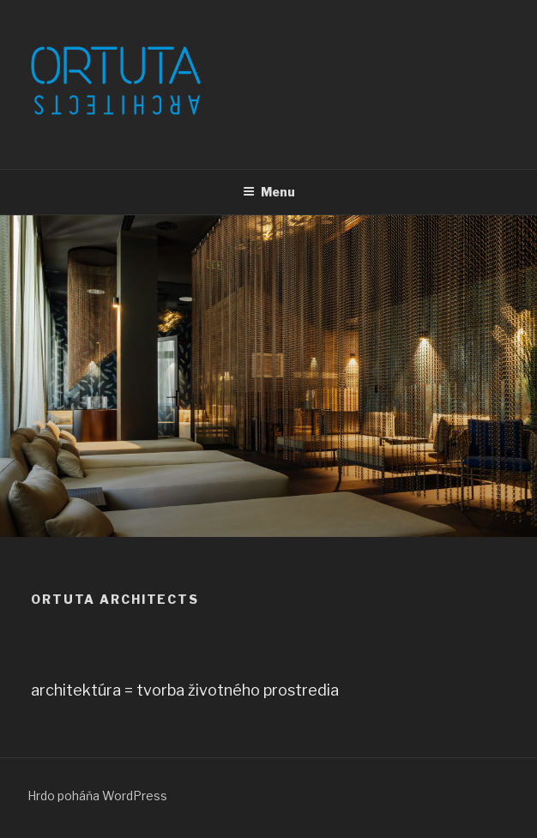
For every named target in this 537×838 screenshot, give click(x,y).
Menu (269, 191)
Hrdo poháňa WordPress (97, 795)
